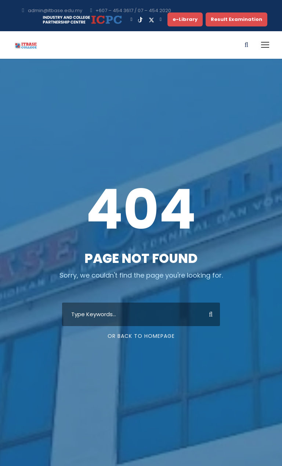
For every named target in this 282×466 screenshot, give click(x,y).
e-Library (185, 19)
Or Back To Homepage (141, 336)
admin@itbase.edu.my (55, 10)
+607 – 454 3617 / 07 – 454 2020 (133, 10)
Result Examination (236, 19)
